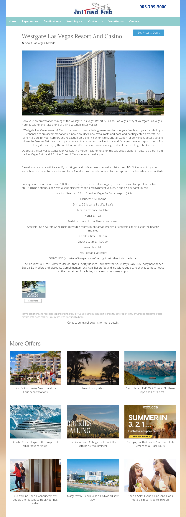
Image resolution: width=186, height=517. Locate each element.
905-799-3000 (153, 7)
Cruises (134, 21)
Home (13, 21)
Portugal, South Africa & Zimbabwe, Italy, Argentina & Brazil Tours (150, 426)
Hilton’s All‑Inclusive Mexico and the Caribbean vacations (36, 372)
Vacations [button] (116, 21)
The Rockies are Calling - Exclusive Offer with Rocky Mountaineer (93, 426)
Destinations (52, 21)
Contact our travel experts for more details (93, 322)
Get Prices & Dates (148, 32)
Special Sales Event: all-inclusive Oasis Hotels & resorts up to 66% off (150, 480)
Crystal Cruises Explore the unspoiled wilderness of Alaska (36, 426)
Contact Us (95, 21)
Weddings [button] (75, 21)
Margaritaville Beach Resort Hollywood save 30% (93, 480)
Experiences (30, 21)
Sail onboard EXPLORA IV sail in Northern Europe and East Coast (150, 372)
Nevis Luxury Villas (93, 370)
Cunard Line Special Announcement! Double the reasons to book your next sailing (36, 482)
